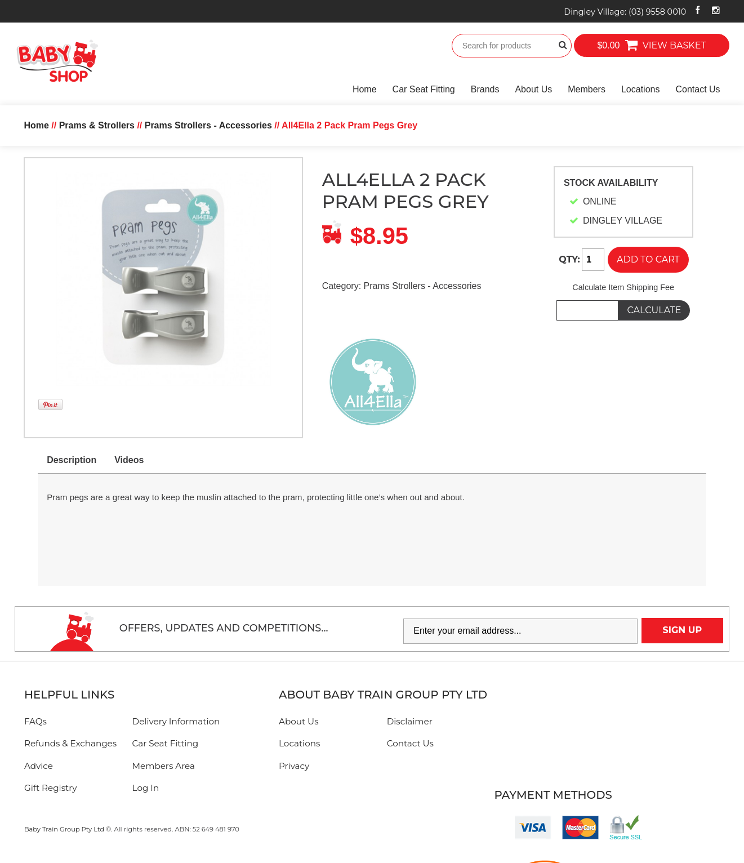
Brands (485, 89)
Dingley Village (625, 12)
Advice (38, 765)
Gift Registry (50, 787)
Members (586, 89)
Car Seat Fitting (424, 89)
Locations (640, 89)
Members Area (163, 765)
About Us (533, 89)
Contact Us (697, 89)
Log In (145, 787)
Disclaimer (410, 721)
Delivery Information (176, 721)
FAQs (35, 721)
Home (365, 89)
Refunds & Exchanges (70, 743)
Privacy (294, 765)
